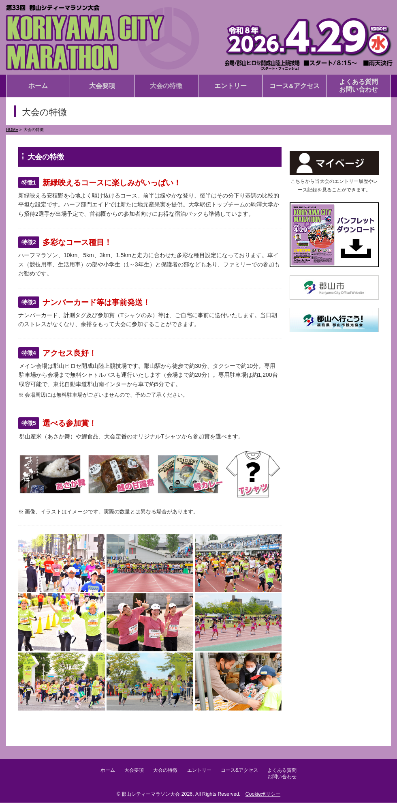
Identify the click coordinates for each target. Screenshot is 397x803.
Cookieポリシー (262, 794)
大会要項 (129, 771)
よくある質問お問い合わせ (290, 775)
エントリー (201, 771)
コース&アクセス (244, 771)
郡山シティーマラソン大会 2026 (157, 794)
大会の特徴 (164, 771)
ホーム (100, 771)
